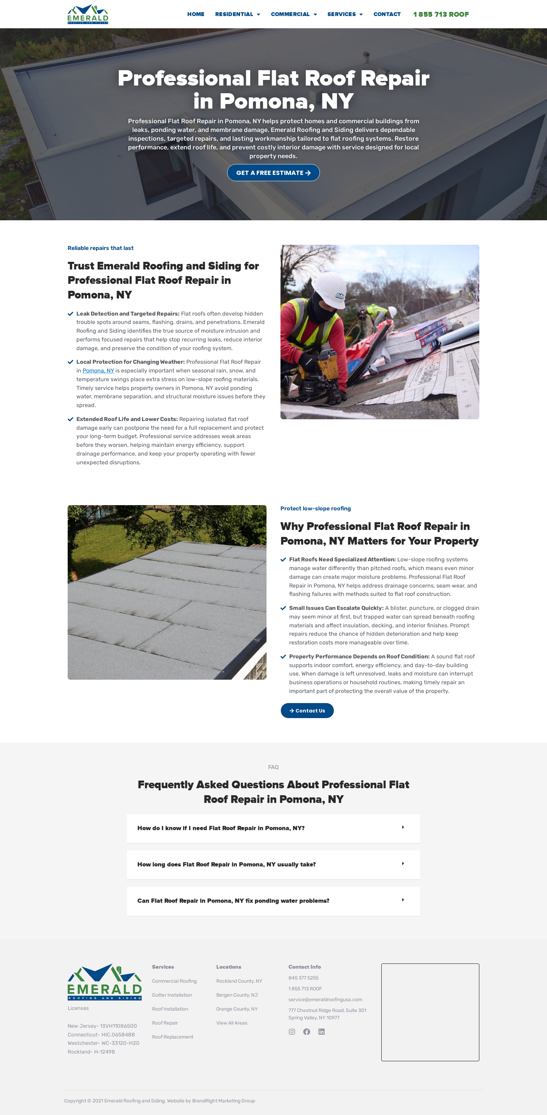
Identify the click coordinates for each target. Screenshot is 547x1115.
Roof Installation (170, 1009)
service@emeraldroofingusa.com (325, 1000)
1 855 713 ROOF (305, 989)
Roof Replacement (172, 1037)
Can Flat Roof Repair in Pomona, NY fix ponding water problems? (233, 901)
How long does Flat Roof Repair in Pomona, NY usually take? (226, 865)
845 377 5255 (304, 978)
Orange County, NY (237, 1009)
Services (345, 14)
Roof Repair (165, 1023)
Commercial (294, 14)
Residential (238, 14)
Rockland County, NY (239, 981)
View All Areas (231, 1023)
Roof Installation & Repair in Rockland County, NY (430, 1012)
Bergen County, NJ (237, 995)
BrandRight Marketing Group (223, 1101)
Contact (387, 14)
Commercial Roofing (174, 981)
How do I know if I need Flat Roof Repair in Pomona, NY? (221, 828)
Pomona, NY (98, 370)
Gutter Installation (172, 995)
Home (196, 14)
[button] (273, 828)
